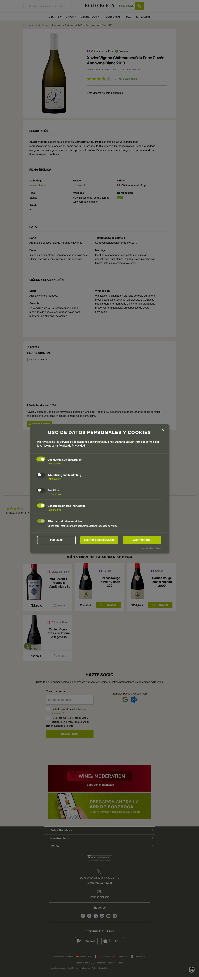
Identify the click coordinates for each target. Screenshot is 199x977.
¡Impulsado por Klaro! (151, 548)
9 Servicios (54, 463)
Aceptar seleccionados (99, 540)
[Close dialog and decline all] (163, 429)
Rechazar (56, 540)
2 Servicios (54, 494)
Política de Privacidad (71, 445)
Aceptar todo (142, 540)
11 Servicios (54, 479)
